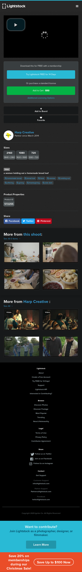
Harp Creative (24, 132)
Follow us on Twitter (43, 453)
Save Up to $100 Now (53, 562)
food (41, 178)
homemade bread (13, 178)
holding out (64, 178)
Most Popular (41, 413)
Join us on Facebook (43, 458)
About (41, 373)
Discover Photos (41, 405)
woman (51, 178)
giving (20, 182)
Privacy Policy (41, 437)
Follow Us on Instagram (43, 463)
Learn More (41, 544)
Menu (77, 6)
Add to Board (41, 110)
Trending (41, 417)
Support (41, 385)
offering (9, 182)
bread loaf (30, 178)
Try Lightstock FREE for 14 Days (41, 74)
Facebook (12, 221)
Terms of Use (41, 433)
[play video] (16, 24)
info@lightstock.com (41, 483)
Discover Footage (41, 409)
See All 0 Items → (12, 238)
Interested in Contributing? (41, 393)
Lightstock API (41, 389)
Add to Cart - (41, 90)
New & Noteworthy (41, 421)
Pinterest (43, 221)
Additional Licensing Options (41, 98)
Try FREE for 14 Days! (41, 381)
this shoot (32, 234)
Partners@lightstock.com (41, 491)
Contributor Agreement (41, 441)
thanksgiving (33, 182)
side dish (47, 182)
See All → (8, 306)
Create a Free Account (41, 377)
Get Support (41, 475)
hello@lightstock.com (41, 499)
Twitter (28, 221)
